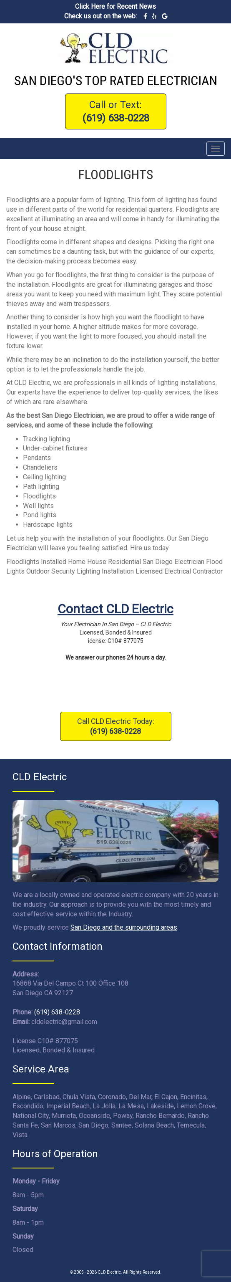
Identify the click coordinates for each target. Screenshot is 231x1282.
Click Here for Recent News (115, 6)
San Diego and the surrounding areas (123, 927)
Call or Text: (115, 111)
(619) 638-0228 (57, 1012)
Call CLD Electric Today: (115, 726)
